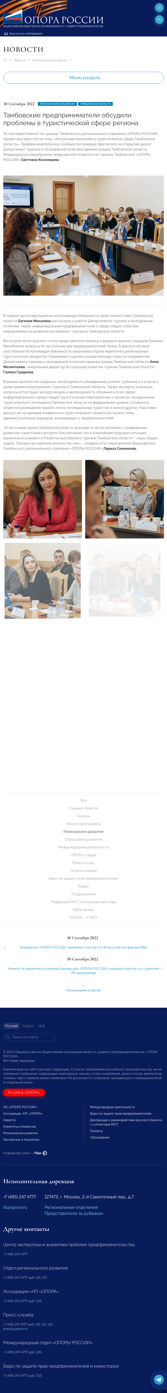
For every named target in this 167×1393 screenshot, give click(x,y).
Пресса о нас (83, 863)
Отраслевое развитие (83, 839)
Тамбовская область (95, 103)
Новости (20, 60)
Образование (100, 1137)
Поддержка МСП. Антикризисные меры (83, 902)
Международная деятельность (83, 847)
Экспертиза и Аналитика (21, 1139)
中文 (42, 1026)
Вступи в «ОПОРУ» (24, 1092)
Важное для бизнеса (83, 824)
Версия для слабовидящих (23, 33)
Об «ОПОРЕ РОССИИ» (20, 1107)
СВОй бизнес (83, 910)
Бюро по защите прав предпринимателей (83, 878)
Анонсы (83, 816)
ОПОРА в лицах (83, 855)
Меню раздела (84, 77)
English (28, 1026)
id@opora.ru (15, 1207)
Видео (83, 886)
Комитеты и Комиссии (19, 1126)
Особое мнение (83, 871)
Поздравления (83, 894)
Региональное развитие (49, 60)
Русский (11, 1026)
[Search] (29, 1037)
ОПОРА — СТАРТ (83, 918)
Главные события (83, 808)
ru (159, 19)
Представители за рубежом (74, 1213)
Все (83, 800)
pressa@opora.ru (15, 1329)
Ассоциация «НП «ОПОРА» (23, 1113)
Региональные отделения (71, 1207)
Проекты (96, 1131)
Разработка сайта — (25, 1153)
